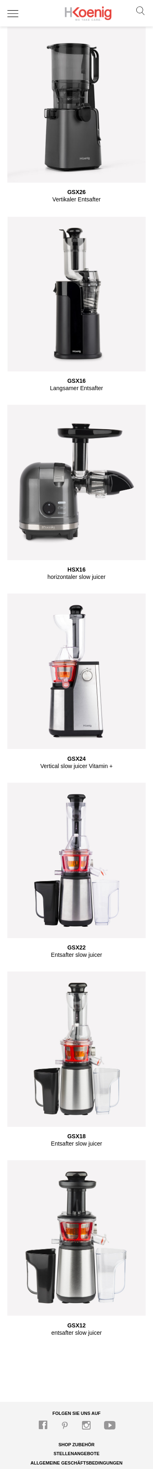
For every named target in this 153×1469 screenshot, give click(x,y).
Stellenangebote (76, 1453)
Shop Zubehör (76, 1444)
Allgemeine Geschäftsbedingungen (77, 1462)
